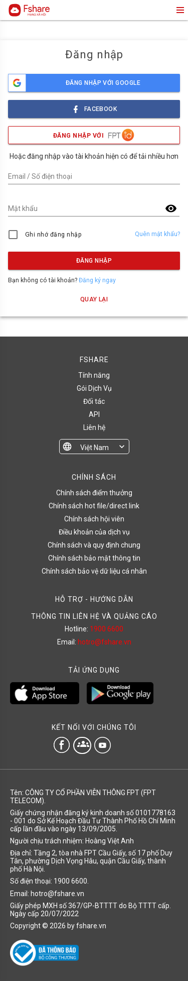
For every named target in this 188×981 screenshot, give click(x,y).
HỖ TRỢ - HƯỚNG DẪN (94, 599)
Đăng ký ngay (97, 280)
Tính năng (94, 375)
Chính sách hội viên (94, 519)
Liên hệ (94, 427)
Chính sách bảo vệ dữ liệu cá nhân (94, 571)
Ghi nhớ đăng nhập (53, 234)
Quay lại (94, 299)
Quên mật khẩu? (157, 234)
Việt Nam (94, 448)
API (94, 414)
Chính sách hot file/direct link (94, 506)
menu (179, 10)
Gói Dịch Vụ (94, 388)
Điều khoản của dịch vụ (94, 532)
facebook (94, 106)
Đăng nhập (94, 260)
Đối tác (94, 401)
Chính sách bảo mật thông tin (94, 558)
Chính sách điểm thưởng (94, 493)
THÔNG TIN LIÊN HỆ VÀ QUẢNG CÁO (94, 616)
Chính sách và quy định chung (94, 545)
